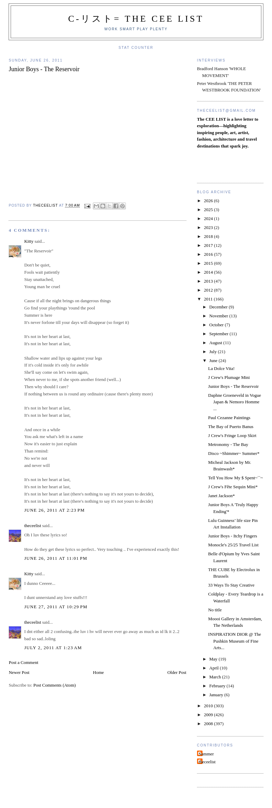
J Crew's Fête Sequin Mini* (233, 486)
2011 (209, 299)
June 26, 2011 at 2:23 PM (54, 510)
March (215, 676)
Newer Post (19, 672)
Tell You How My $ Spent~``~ (235, 477)
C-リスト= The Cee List (136, 19)
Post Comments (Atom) (54, 685)
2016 (209, 254)
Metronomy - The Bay (228, 444)
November (219, 315)
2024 (209, 218)
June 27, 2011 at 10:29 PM (55, 606)
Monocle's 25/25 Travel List (233, 544)
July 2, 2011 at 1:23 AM (53, 647)
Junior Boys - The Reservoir (233, 386)
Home (98, 672)
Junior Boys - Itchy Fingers (232, 535)
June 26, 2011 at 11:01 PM (55, 558)
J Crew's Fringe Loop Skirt (232, 435)
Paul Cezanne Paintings (229, 417)
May (214, 659)
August (216, 342)
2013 (209, 281)
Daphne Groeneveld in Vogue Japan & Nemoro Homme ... (234, 402)
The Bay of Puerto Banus (230, 426)
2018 (209, 236)
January (217, 694)
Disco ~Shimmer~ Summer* (233, 453)
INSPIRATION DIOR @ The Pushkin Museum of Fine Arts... (234, 641)
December (219, 306)
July (213, 351)
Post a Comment (23, 662)
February (218, 685)
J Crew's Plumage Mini (229, 377)
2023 (209, 227)
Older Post (176, 672)
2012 (209, 290)
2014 (209, 272)
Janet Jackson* (221, 495)
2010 (209, 705)
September (219, 333)
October (217, 324)
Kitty (28, 241)
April (214, 667)
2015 (209, 263)
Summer (206, 753)
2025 (209, 209)
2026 (209, 200)
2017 (209, 245)
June (214, 360)
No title (214, 609)
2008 (209, 723)
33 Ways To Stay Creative (231, 585)
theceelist (32, 525)
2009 (209, 714)
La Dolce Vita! (221, 368)
